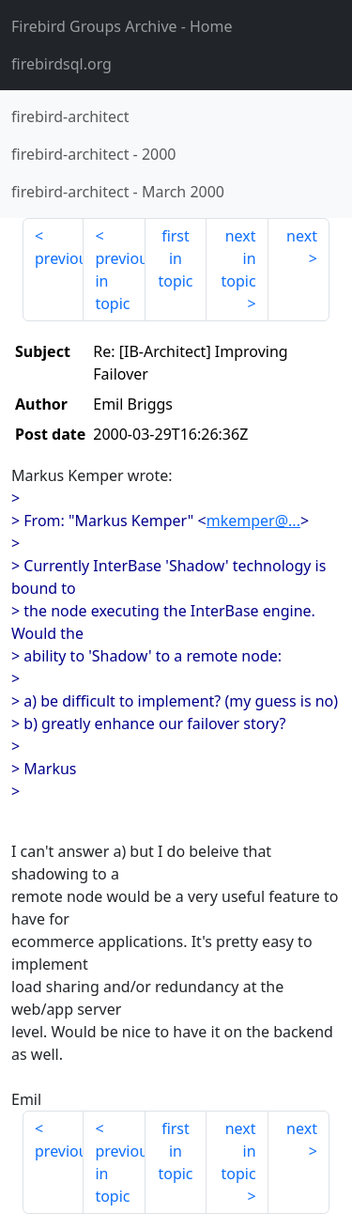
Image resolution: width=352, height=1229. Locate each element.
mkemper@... (253, 520)
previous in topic (120, 281)
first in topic (175, 258)
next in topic (238, 258)
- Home (122, 26)
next (301, 236)
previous (59, 258)
